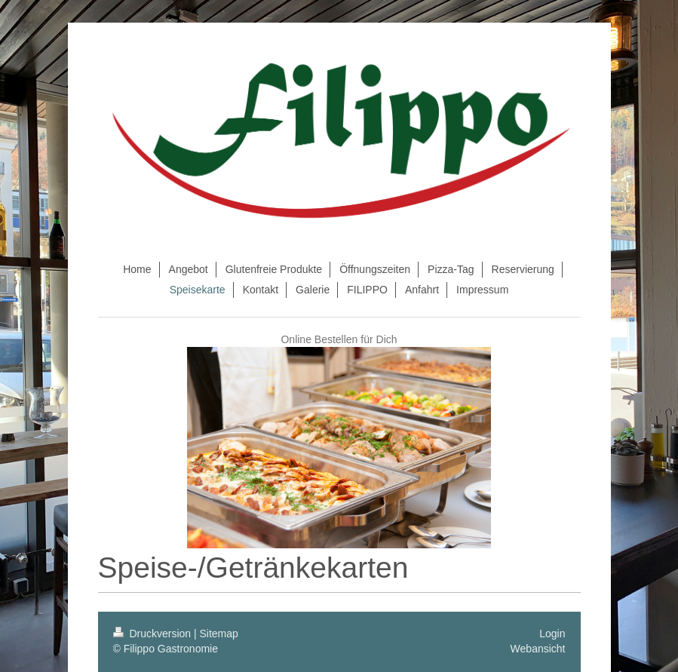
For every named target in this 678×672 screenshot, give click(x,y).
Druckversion (153, 634)
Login (552, 634)
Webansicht (538, 649)
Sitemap (219, 634)
